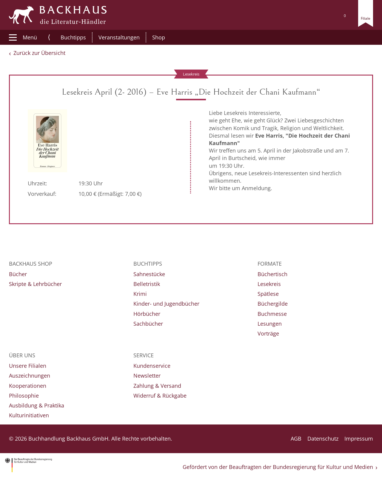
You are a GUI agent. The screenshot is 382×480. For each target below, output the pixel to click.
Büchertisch (272, 274)
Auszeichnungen (29, 375)
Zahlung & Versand (157, 385)
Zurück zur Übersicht (39, 52)
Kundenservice (151, 365)
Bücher (18, 274)
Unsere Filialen (27, 365)
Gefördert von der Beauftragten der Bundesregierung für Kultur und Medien (278, 466)
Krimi (140, 293)
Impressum (358, 438)
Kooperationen (27, 385)
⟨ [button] (49, 37)
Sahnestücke (149, 274)
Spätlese (268, 293)
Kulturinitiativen (29, 415)
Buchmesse (272, 313)
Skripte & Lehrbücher (35, 283)
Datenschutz (322, 438)
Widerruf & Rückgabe (160, 395)
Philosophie (24, 395)
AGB (296, 438)
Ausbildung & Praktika (36, 405)
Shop (152, 37)
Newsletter (147, 375)
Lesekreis (269, 283)
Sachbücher (148, 323)
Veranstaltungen (112, 37)
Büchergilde (273, 303)
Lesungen (270, 323)
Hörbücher (146, 313)
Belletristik (146, 283)
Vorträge (268, 333)
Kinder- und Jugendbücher (166, 303)
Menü (23, 37)
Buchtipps (67, 37)
